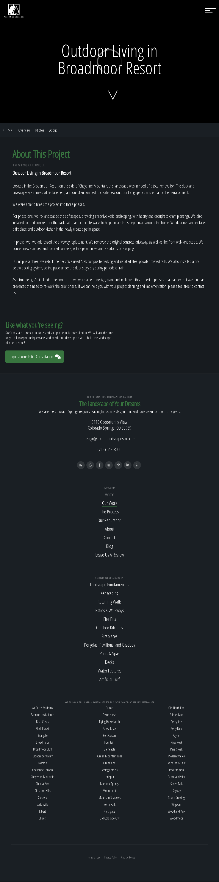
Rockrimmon (176, 771)
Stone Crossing (176, 798)
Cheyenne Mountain (42, 778)
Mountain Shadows (109, 798)
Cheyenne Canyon (42, 771)
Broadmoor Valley (43, 757)
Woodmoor (176, 819)
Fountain (109, 743)
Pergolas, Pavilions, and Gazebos (109, 645)
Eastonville (42, 805)
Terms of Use (93, 858)
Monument (109, 791)
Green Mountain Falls (109, 757)
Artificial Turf (109, 680)
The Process (109, 512)
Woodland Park (176, 812)
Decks (109, 663)
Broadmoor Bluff (42, 750)
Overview (24, 130)
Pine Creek (176, 750)
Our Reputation (110, 521)
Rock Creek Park (176, 764)
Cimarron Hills (42, 791)
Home (109, 495)
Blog (109, 547)
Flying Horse (109, 715)
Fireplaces (109, 637)
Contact (109, 538)
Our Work (109, 504)
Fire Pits (109, 619)
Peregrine (176, 722)
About (53, 130)
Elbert (42, 812)
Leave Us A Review (109, 555)
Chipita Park (42, 784)
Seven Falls (176, 784)
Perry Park (176, 729)
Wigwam (176, 805)
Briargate (43, 736)
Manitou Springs (109, 784)
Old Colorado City (109, 819)
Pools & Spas (109, 654)
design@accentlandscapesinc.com (110, 438)
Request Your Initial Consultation (35, 357)
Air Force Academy (42, 709)
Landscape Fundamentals (109, 585)
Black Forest (42, 729)
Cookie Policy (128, 858)
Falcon (109, 709)
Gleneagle (109, 750)
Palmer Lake (176, 715)
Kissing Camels (109, 771)
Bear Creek (42, 722)
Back (7, 130)
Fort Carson (109, 736)
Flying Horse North (109, 722)
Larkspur (109, 778)
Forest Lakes (109, 729)
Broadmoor (42, 743)
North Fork (109, 805)
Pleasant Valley (176, 757)
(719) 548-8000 (109, 449)
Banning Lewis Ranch (42, 715)
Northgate (109, 812)
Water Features (109, 671)
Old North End (176, 709)
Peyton (176, 736)
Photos (39, 130)
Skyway (176, 791)
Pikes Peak (176, 743)
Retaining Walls (109, 602)
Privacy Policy (110, 858)
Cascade (42, 764)
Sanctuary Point (176, 778)
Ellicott (42, 819)
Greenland (109, 764)
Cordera (42, 798)
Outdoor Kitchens (109, 628)
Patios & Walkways (109, 611)
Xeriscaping (109, 594)
